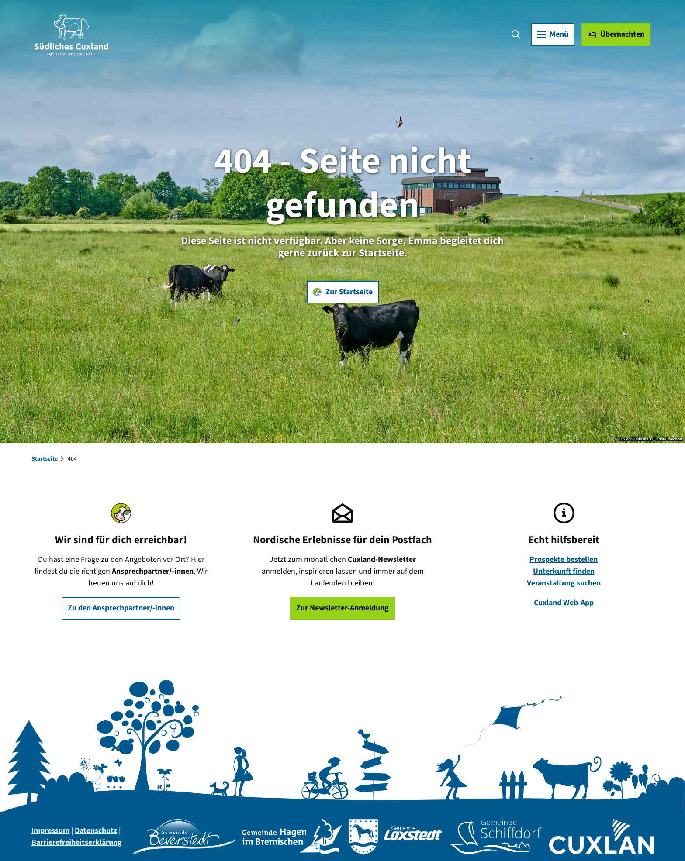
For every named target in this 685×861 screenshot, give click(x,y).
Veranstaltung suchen (564, 583)
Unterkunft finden (564, 571)
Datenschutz (96, 830)
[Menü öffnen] (552, 35)
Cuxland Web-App (564, 602)
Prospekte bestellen (564, 559)
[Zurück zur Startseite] (72, 35)
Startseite (44, 459)
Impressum (50, 830)
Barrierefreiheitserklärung (76, 842)
